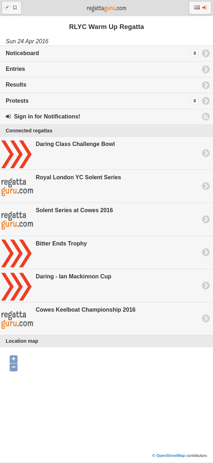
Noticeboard (102, 53)
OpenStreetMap (170, 455)
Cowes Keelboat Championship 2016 (67, 319)
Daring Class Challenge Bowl (57, 153)
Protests (102, 101)
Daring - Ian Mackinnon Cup (56, 286)
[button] (11, 7)
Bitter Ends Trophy (43, 253)
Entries (15, 69)
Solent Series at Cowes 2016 (56, 220)
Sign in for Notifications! (43, 116)
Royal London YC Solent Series (60, 186)
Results (16, 85)
